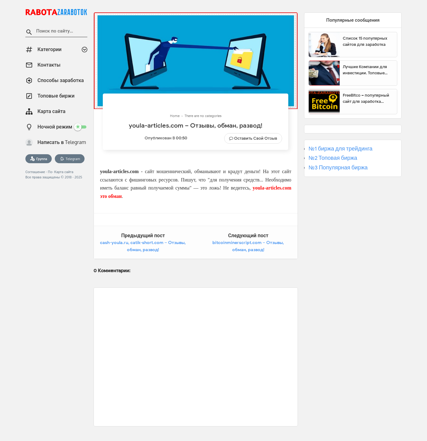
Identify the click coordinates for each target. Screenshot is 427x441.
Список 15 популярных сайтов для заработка (365, 41)
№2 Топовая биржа (332, 158)
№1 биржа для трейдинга (340, 148)
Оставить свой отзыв (255, 138)
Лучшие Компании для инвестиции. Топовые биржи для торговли (365, 70)
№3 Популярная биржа (338, 167)
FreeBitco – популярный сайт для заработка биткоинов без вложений (367, 98)
